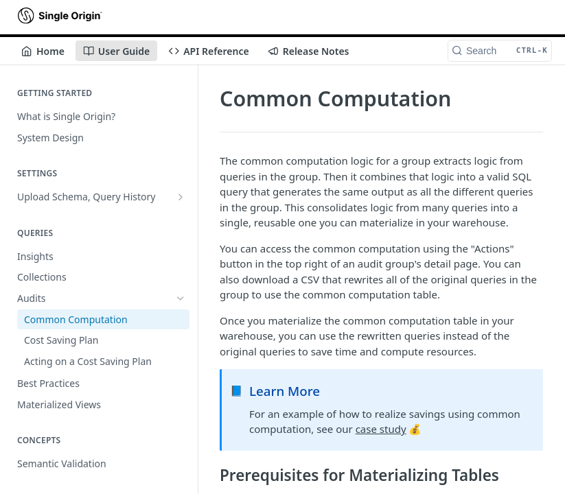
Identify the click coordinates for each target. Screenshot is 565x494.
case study (381, 429)
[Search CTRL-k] (499, 50)
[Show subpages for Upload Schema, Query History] (180, 196)
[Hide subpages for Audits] (180, 298)
